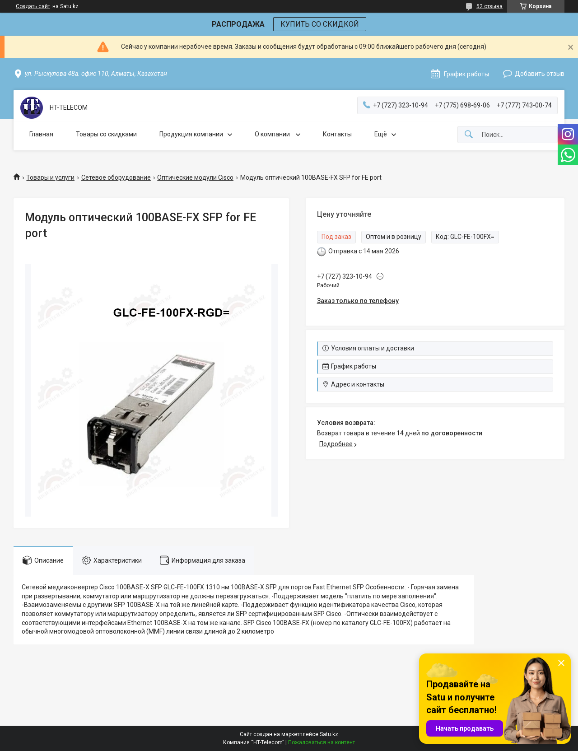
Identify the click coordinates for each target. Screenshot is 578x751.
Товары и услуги (50, 177)
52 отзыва (489, 6)
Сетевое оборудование (116, 177)
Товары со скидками (106, 134)
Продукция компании (191, 134)
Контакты (337, 134)
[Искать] (468, 135)
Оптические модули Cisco (195, 177)
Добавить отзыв (539, 73)
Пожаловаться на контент (321, 742)
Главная (41, 134)
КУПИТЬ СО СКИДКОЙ (319, 24)
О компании (273, 134)
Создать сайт (33, 6)
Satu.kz (329, 734)
